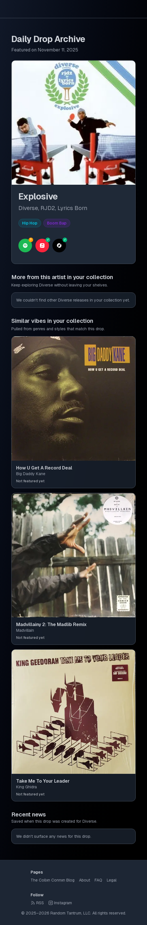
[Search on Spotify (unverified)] (25, 245)
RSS (37, 902)
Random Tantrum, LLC (70, 913)
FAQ (98, 880)
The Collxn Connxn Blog (52, 880)
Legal (111, 880)
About (84, 880)
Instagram (60, 902)
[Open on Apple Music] (42, 245)
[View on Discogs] (59, 245)
